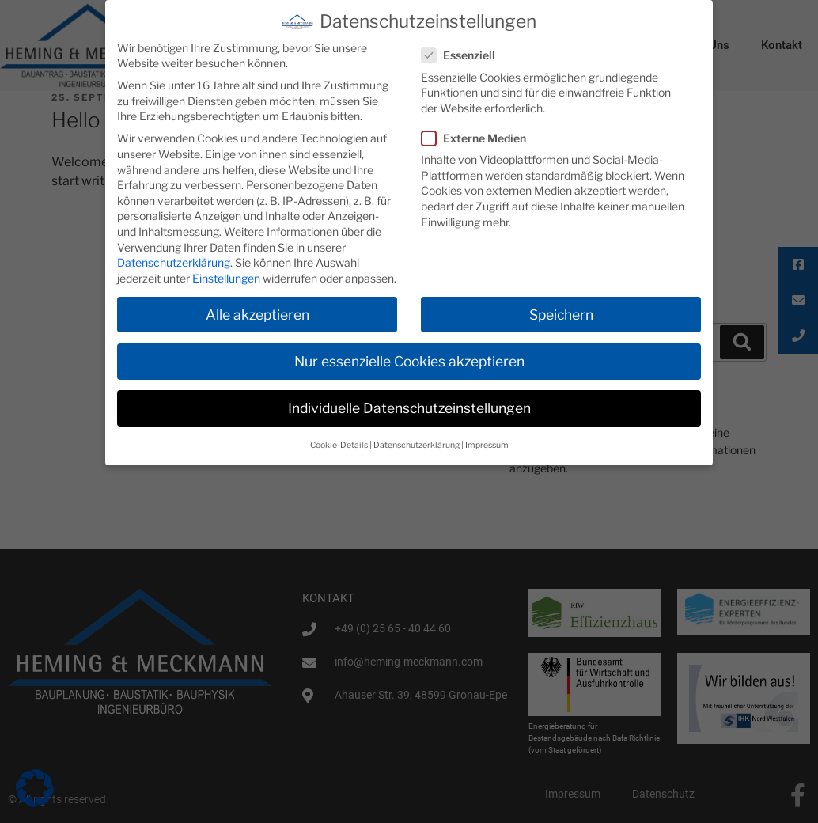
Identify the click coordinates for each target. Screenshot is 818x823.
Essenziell (463, 55)
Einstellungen (226, 277)
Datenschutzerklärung (173, 262)
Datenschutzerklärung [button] (416, 445)
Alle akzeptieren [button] (257, 313)
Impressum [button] (487, 445)
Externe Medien (478, 138)
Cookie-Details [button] (339, 445)
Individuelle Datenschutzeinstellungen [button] (409, 408)
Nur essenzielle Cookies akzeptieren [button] (409, 360)
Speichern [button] (561, 313)
